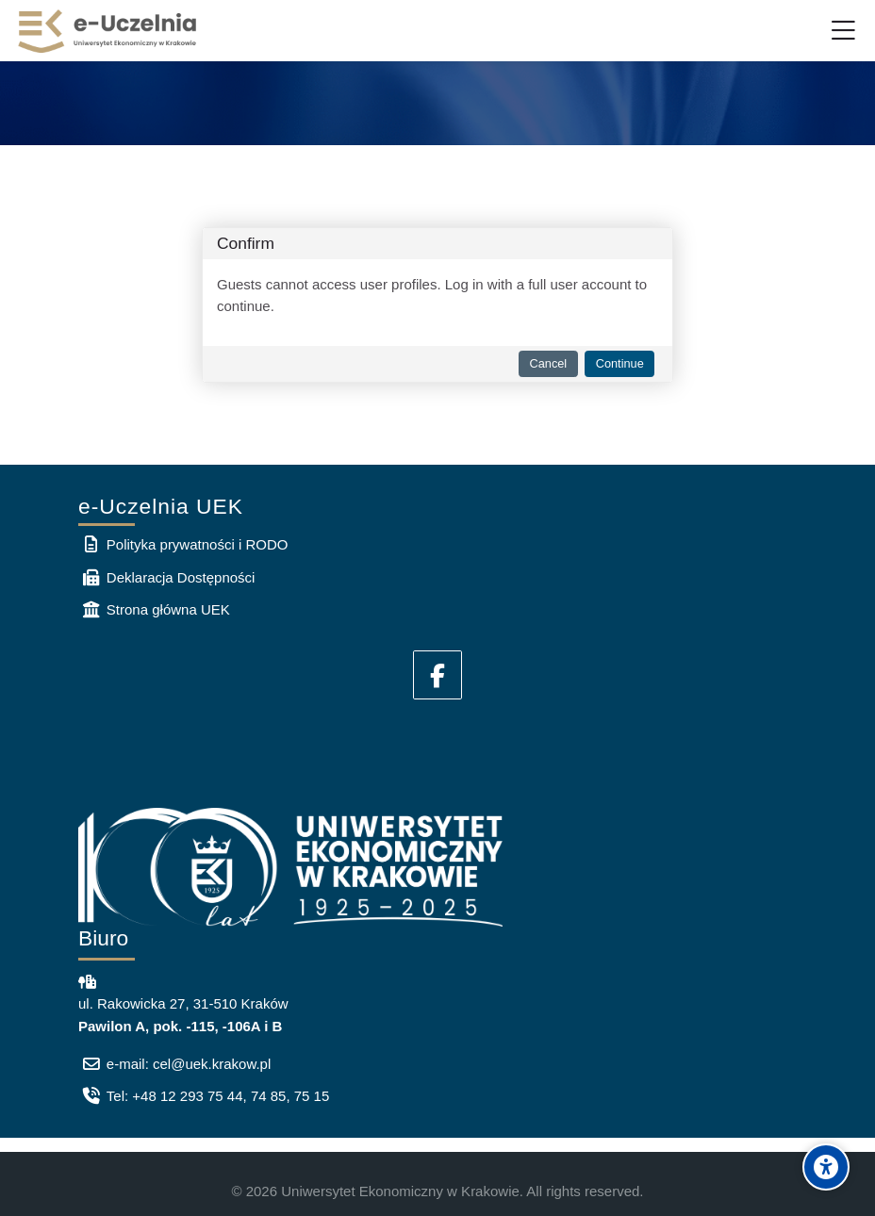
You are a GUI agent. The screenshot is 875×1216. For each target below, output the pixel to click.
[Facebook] (437, 674)
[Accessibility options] (826, 1167)
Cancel (549, 363)
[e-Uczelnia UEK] (108, 31)
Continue (620, 363)
